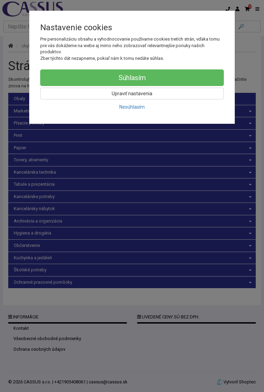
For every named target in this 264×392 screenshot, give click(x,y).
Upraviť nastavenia (132, 93)
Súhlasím (132, 78)
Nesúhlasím (132, 107)
